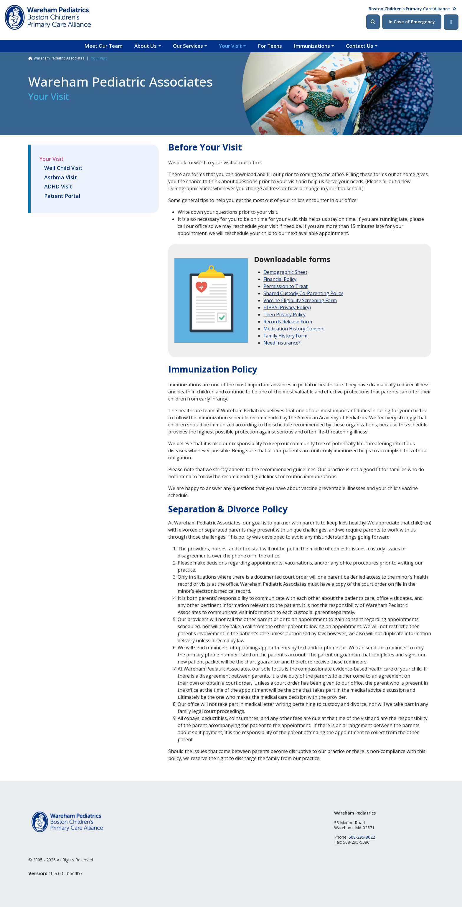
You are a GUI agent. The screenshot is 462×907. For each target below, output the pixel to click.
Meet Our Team (103, 45)
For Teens (270, 45)
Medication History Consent (294, 328)
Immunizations (312, 45)
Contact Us (359, 45)
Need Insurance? (282, 343)
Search (373, 21)
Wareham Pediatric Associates (59, 58)
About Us (145, 45)
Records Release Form (287, 321)
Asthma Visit (60, 177)
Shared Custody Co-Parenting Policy (303, 293)
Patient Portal (62, 196)
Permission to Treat (285, 286)
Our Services (188, 45)
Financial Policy (279, 279)
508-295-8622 (362, 837)
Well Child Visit (63, 168)
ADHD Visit (58, 186)
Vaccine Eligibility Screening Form (300, 300)
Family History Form (285, 335)
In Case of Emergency (412, 21)
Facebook (451, 22)
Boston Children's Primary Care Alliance (409, 8)
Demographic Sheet (285, 272)
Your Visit (230, 45)
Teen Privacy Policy (284, 314)
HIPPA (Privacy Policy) (287, 307)
